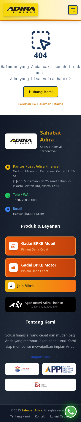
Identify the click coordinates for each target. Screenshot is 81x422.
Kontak (40, 416)
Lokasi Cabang (60, 416)
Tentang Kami (20, 416)
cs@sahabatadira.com (28, 214)
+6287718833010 (25, 200)
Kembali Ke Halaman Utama (40, 104)
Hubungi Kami (40, 91)
